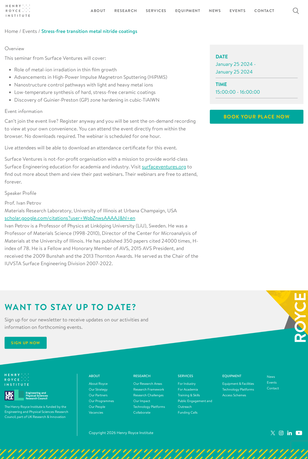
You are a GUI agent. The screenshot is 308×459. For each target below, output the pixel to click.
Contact (264, 10)
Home (11, 31)
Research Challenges (148, 395)
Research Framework (148, 389)
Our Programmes (101, 401)
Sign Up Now (25, 342)
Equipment (187, 10)
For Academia (188, 389)
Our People (97, 406)
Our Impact (141, 401)
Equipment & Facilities (238, 383)
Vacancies (96, 412)
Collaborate (141, 412)
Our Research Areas (147, 383)
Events (238, 10)
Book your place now (257, 116)
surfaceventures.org (164, 166)
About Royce (98, 383)
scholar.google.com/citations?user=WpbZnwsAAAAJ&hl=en (70, 217)
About (98, 10)
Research (125, 10)
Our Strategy (98, 389)
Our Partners (98, 395)
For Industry (187, 383)
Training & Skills (189, 395)
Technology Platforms (149, 406)
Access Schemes (234, 395)
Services (156, 10)
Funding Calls (188, 412)
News (215, 10)
